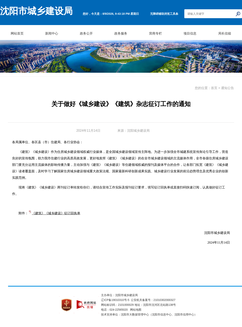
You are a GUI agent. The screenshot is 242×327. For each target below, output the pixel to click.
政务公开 (86, 33)
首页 (214, 88)
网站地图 (135, 309)
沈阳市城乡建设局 (36, 11)
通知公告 (227, 88)
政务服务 (120, 33)
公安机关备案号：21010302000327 (153, 300)
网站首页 (17, 33)
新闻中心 (51, 33)
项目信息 (190, 33)
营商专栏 (155, 33)
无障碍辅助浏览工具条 (164, 13)
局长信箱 (224, 33)
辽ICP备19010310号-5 (116, 300)
